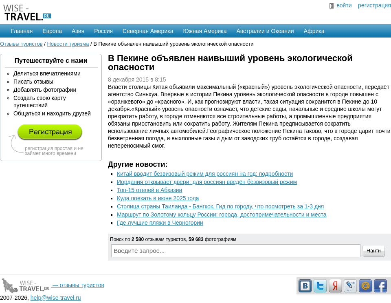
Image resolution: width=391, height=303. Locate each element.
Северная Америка (148, 31)
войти (343, 5)
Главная (22, 31)
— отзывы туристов (52, 285)
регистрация (374, 5)
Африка (314, 31)
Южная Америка (204, 31)
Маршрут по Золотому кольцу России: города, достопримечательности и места (222, 214)
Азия (78, 31)
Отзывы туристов (21, 44)
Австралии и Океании (265, 31)
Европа (52, 31)
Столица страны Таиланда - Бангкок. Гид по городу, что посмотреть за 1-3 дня (220, 206)
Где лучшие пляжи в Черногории (160, 222)
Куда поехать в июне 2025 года (158, 198)
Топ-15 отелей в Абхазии (149, 190)
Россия (103, 31)
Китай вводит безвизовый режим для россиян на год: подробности (205, 173)
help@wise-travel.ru (56, 297)
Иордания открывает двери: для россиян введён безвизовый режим (207, 182)
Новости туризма (68, 44)
